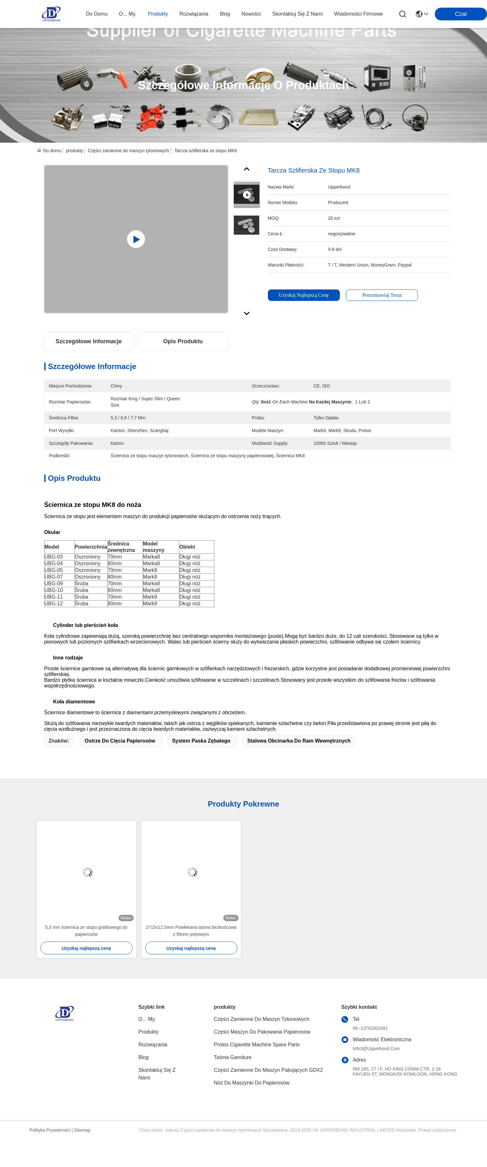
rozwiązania (194, 14)
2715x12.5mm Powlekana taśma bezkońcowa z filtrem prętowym (191, 931)
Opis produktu (183, 341)
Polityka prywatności (50, 1130)
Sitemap (82, 1130)
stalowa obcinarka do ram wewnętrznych (298, 741)
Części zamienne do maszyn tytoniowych (128, 150)
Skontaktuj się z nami (297, 14)
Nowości (251, 14)
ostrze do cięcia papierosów (120, 741)
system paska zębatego (201, 741)
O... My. (128, 14)
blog (225, 14)
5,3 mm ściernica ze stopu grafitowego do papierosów (86, 931)
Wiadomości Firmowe (358, 14)
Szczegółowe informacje (88, 341)
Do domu (97, 14)
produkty (158, 14)
